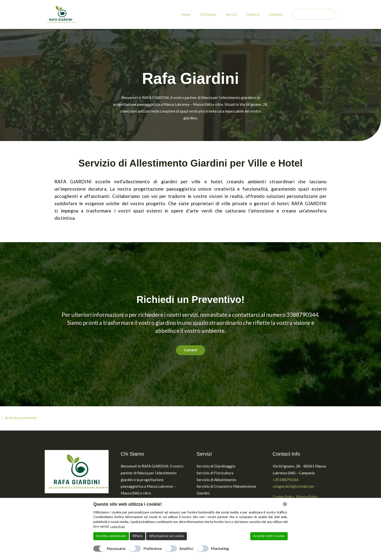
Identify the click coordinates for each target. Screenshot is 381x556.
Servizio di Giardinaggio (216, 466)
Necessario (116, 548)
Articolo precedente (18, 418)
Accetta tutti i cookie (269, 536)
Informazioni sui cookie (166, 536)
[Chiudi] (285, 504)
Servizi (237, 14)
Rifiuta (137, 536)
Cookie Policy (284, 497)
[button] (314, 14)
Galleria (256, 14)
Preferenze (152, 548)
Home (196, 14)
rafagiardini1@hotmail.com (295, 487)
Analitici (186, 548)
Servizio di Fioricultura (215, 473)
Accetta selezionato (111, 536)
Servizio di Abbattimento (216, 480)
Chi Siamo (217, 14)
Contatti (277, 14)
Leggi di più (118, 526)
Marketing (220, 548)
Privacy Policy (309, 497)
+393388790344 (287, 480)
